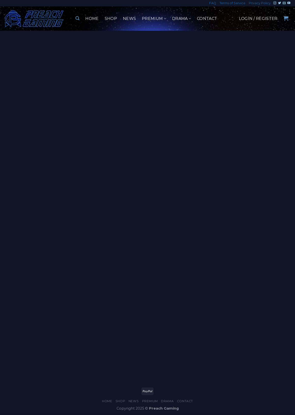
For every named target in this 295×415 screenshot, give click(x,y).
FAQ (212, 3)
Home (92, 18)
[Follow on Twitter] (279, 3)
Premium (154, 18)
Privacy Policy (260, 3)
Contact (207, 18)
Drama (181, 18)
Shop (111, 18)
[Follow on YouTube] (288, 3)
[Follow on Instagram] (274, 3)
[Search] (77, 18)
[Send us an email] (284, 3)
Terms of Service (232, 3)
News (129, 18)
